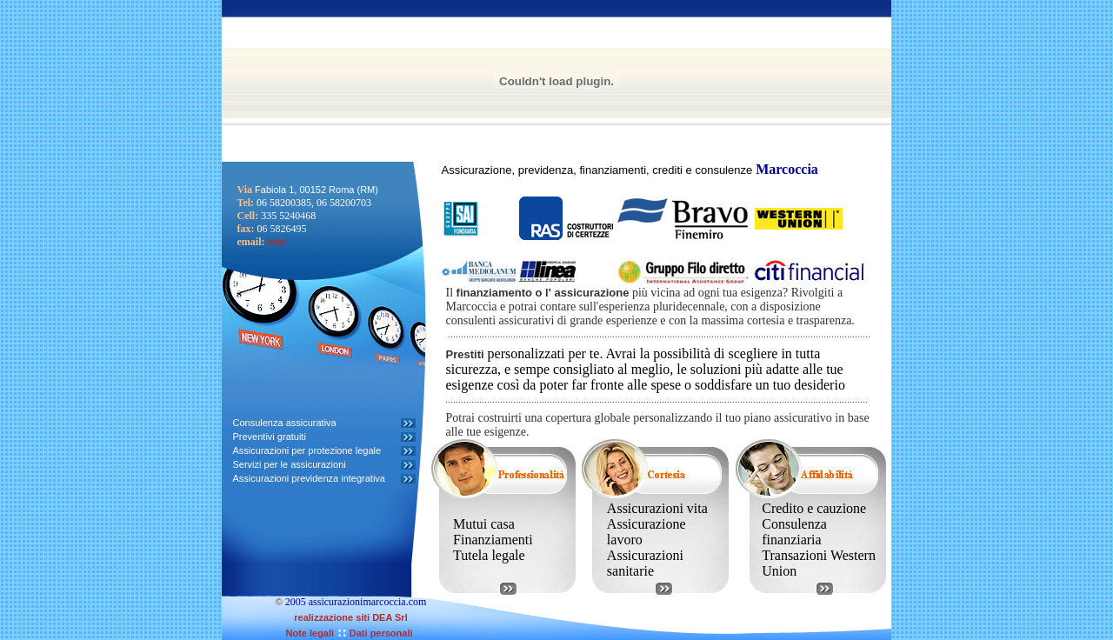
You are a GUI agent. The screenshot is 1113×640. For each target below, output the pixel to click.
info (276, 242)
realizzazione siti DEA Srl (350, 617)
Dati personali (380, 633)
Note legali (309, 633)
